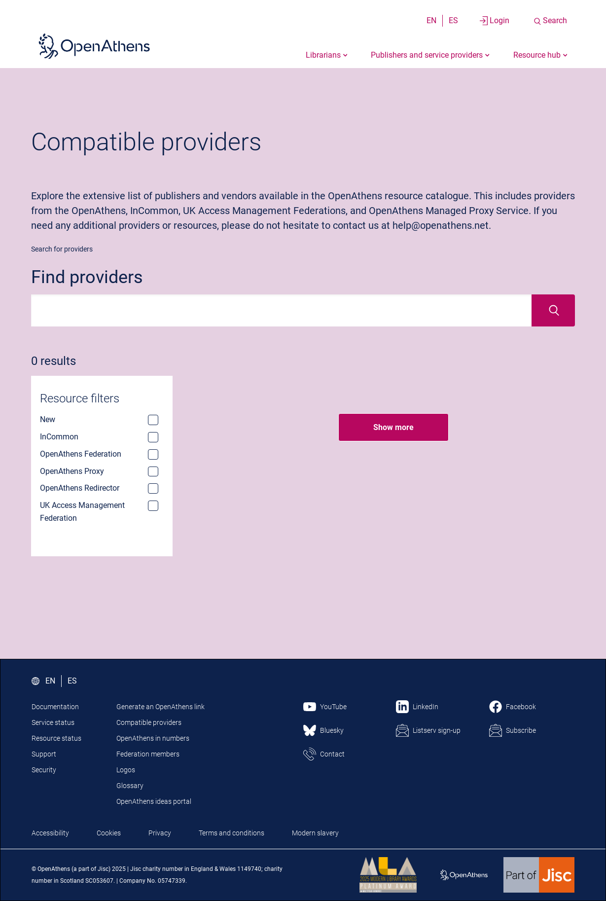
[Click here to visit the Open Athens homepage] (94, 46)
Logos (125, 770)
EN (431, 20)
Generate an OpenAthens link (160, 707)
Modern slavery (315, 833)
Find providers (87, 277)
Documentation (55, 707)
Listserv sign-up (437, 730)
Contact (332, 754)
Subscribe (521, 730)
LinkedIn (425, 707)
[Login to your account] (494, 21)
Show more (393, 427)
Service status (53, 722)
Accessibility (50, 833)
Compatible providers (148, 722)
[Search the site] (550, 21)
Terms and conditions (231, 833)
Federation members (147, 754)
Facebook (521, 707)
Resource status (56, 738)
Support (44, 754)
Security (44, 770)
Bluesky (332, 730)
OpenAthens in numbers (152, 738)
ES (453, 20)
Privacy (159, 833)
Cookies (109, 833)
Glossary (129, 786)
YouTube (333, 707)
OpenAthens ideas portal (153, 801)
